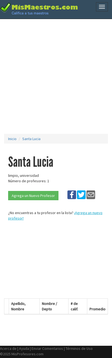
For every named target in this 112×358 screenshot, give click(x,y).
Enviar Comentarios (47, 348)
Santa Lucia (31, 138)
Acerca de (8, 348)
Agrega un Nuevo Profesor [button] (33, 195)
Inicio (12, 138)
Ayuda (24, 348)
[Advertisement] (56, 76)
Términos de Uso (79, 348)
